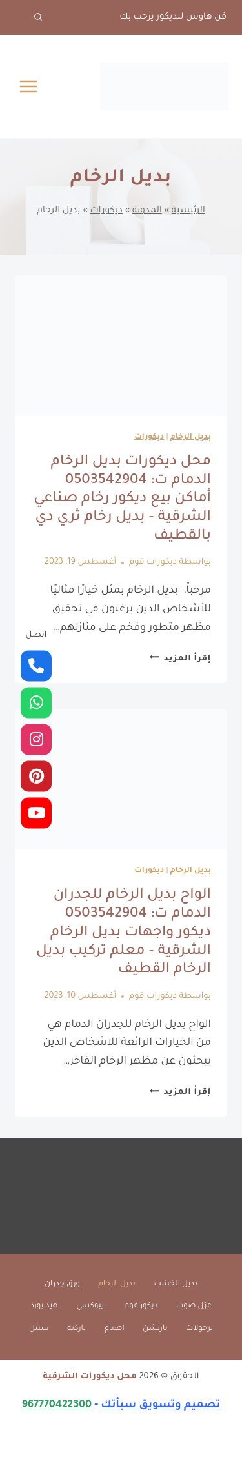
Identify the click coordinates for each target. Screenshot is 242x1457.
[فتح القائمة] (29, 86)
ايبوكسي (91, 1306)
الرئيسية (188, 210)
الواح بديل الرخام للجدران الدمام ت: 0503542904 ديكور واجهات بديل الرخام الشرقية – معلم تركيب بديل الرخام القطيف (123, 933)
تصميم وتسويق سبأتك (160, 1405)
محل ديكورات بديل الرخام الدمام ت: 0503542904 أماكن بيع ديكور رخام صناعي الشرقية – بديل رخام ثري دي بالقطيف (122, 499)
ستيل (39, 1329)
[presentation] (121, 345)
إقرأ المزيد (180, 659)
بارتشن (155, 1329)
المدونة (147, 210)
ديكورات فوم (153, 562)
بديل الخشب (175, 1284)
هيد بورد (44, 1306)
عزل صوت (194, 1306)
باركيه (76, 1329)
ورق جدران (62, 1284)
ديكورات (106, 210)
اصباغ (115, 1329)
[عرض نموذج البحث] (29, 17)
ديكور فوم (141, 1306)
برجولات (199, 1329)
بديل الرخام (190, 437)
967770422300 (57, 1405)
